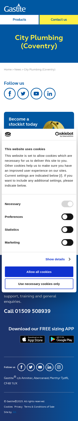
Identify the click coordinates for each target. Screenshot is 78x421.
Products (19, 19)
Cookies (8, 406)
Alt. (15, 412)
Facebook (10, 93)
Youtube (36, 93)
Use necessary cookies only (39, 284)
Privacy (18, 406)
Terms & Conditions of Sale (39, 406)
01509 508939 (33, 311)
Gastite (15, 7)
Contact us (59, 19)
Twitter (23, 93)
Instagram (59, 367)
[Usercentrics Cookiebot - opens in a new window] (55, 134)
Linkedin (50, 93)
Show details (55, 259)
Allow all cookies (39, 271)
